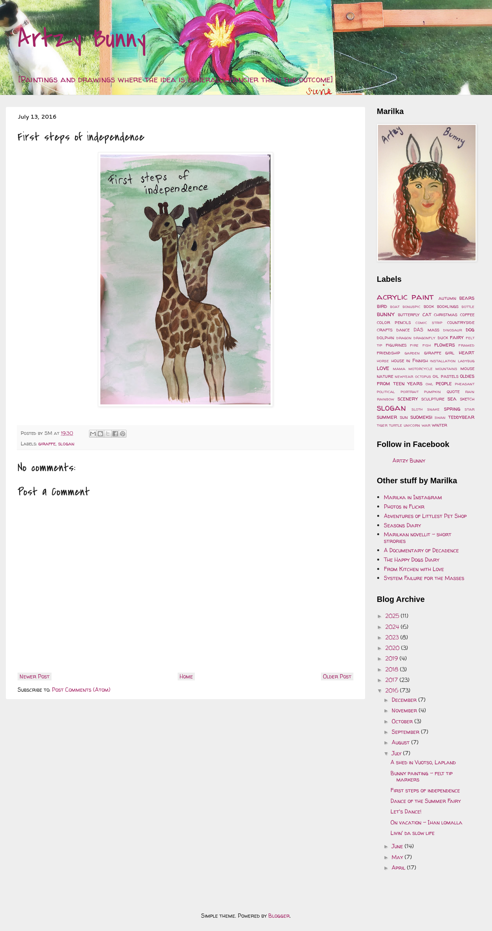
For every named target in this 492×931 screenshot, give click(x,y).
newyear (404, 376)
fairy (456, 337)
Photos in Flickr (404, 506)
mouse (467, 368)
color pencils (394, 322)
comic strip (428, 322)
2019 (392, 658)
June (398, 846)
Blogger (279, 915)
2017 (392, 680)
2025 (393, 615)
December (405, 699)
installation (443, 361)
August (401, 742)
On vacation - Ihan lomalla (426, 822)
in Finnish (417, 360)
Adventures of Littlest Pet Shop (425, 516)
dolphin (385, 337)
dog (470, 329)
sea (451, 398)
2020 (393, 648)
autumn (447, 298)
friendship (388, 352)
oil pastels (445, 376)
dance (403, 329)
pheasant (464, 384)
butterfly (409, 314)
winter (439, 425)
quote (453, 391)
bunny (386, 313)
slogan (66, 443)
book (429, 306)
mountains (446, 368)
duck (443, 337)
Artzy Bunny (82, 38)
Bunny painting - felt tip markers (421, 776)
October (403, 721)
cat (426, 314)
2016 (392, 690)
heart (466, 352)
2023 (392, 637)
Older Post (337, 676)
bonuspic (412, 306)
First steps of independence (425, 790)
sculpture (432, 398)
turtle (395, 425)
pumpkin (432, 391)
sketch (467, 398)
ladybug (466, 361)
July (397, 753)
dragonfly (424, 338)
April (399, 867)
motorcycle (420, 368)
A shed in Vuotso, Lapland (423, 762)
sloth (417, 409)
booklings (447, 306)
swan (440, 417)
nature (385, 376)
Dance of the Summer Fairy (425, 801)
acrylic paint (405, 296)
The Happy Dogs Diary (411, 559)
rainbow (385, 399)
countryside (460, 322)
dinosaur (452, 330)
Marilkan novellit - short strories (417, 537)
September (406, 731)
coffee (467, 314)
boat (394, 306)
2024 (393, 626)
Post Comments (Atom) (81, 689)
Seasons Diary (402, 525)
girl (450, 352)
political (386, 391)
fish (426, 345)
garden (412, 353)
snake (433, 409)
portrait (410, 391)
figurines (396, 345)
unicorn (412, 425)
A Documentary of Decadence (421, 550)
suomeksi (421, 416)
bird (382, 306)
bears (466, 297)
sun (404, 417)
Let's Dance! (405, 811)
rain (469, 391)
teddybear (461, 416)
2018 (392, 669)
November (405, 710)
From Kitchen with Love (414, 569)
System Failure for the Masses (424, 578)
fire (414, 345)
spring (452, 408)
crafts (384, 329)
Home (186, 676)
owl (429, 384)
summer (387, 416)
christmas (445, 314)
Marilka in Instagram (413, 497)
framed (466, 345)
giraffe (46, 443)
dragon (404, 338)
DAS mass (426, 329)
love (383, 367)
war (426, 425)
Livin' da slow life (412, 833)
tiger (382, 425)
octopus (423, 376)
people (444, 383)
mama (399, 368)
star (469, 409)
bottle (468, 306)
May (398, 857)
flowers (444, 344)
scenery (408, 398)
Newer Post (35, 676)
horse (383, 361)
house (397, 360)
